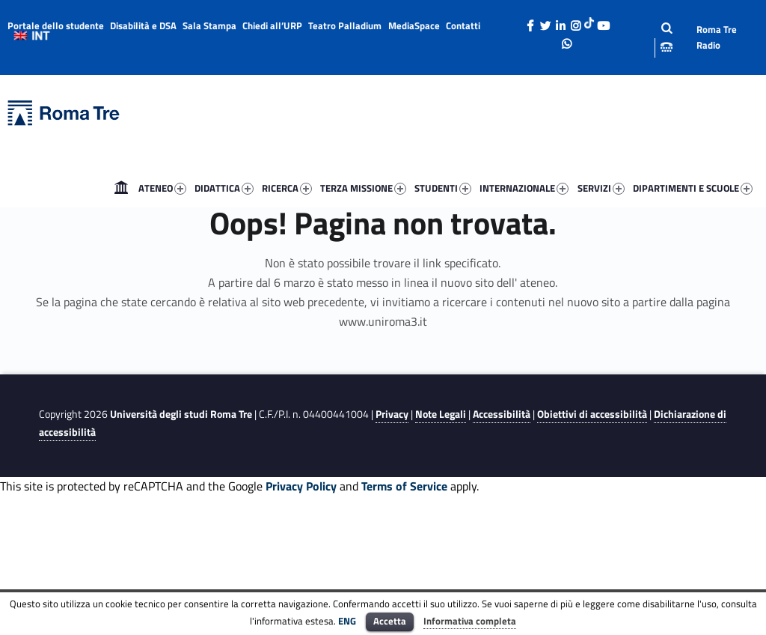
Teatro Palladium (345, 25)
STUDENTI (442, 187)
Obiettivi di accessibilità (592, 414)
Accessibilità (501, 414)
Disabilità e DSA (143, 25)
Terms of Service (404, 486)
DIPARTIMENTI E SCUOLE (693, 187)
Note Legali (440, 414)
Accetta (389, 620)
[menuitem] (121, 188)
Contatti (463, 25)
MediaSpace (414, 25)
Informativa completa (469, 620)
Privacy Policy (301, 486)
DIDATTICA (224, 187)
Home (121, 187)
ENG (347, 620)
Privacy (392, 414)
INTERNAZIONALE (524, 187)
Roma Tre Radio (716, 37)
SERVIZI (601, 187)
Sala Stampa (209, 25)
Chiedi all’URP (272, 25)
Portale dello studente (55, 25)
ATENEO (162, 187)
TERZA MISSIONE (363, 187)
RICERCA (287, 187)
